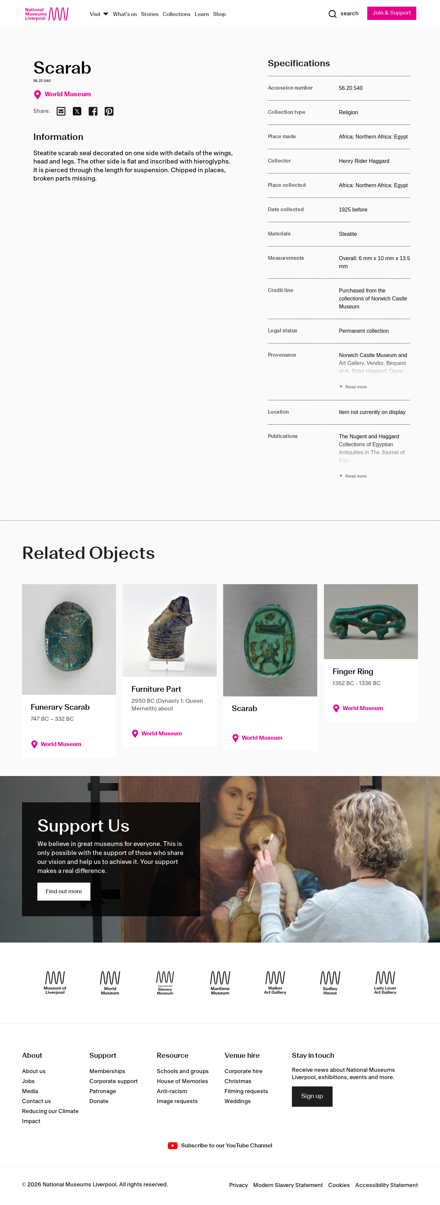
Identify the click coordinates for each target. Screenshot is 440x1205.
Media (30, 1091)
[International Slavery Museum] (165, 983)
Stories (149, 14)
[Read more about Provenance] (374, 372)
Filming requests (246, 1091)
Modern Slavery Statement (288, 1186)
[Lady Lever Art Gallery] (385, 983)
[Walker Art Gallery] (275, 983)
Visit (95, 14)
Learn (202, 14)
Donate (98, 1101)
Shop (219, 14)
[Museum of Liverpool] (55, 983)
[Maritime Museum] (220, 983)
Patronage (102, 1091)
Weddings (238, 1101)
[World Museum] (110, 983)
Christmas (238, 1081)
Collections (176, 14)
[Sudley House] (330, 983)
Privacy (238, 1186)
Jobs (28, 1081)
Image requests (177, 1101)
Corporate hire (244, 1071)
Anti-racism (172, 1091)
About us (34, 1071)
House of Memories (182, 1081)
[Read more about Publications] (374, 457)
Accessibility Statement (386, 1186)
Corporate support (113, 1081)
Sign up (312, 1096)
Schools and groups (183, 1071)
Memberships (107, 1071)
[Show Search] (342, 14)
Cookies (339, 1186)
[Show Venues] (105, 14)
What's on (125, 14)
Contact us (36, 1101)
